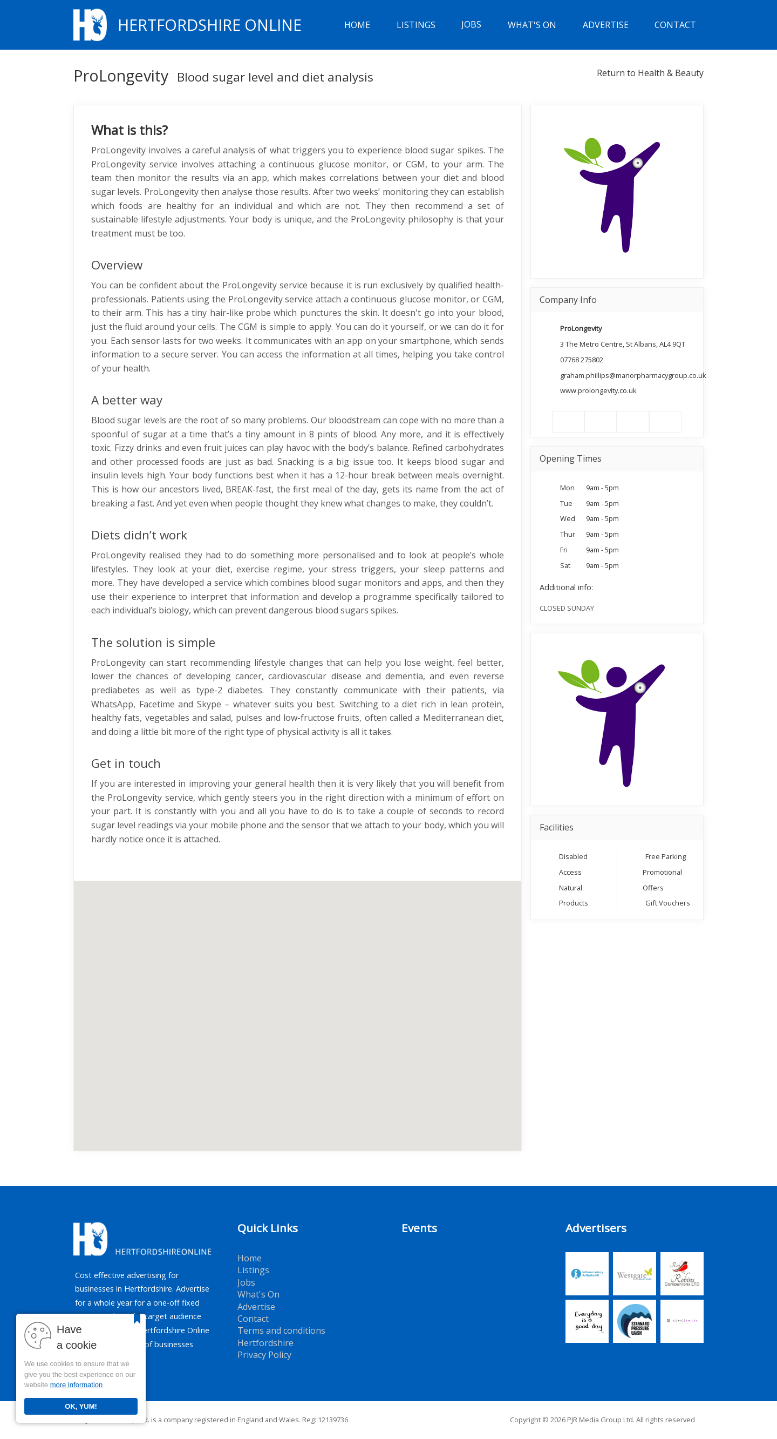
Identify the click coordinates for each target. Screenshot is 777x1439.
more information (76, 1385)
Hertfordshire (265, 1343)
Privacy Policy (264, 1355)
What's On (532, 25)
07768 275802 (581, 359)
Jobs (471, 25)
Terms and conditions (281, 1330)
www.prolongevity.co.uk (598, 390)
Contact (675, 25)
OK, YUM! (81, 1406)
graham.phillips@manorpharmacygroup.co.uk (633, 375)
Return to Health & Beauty (650, 73)
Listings (416, 25)
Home (357, 25)
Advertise (606, 25)
